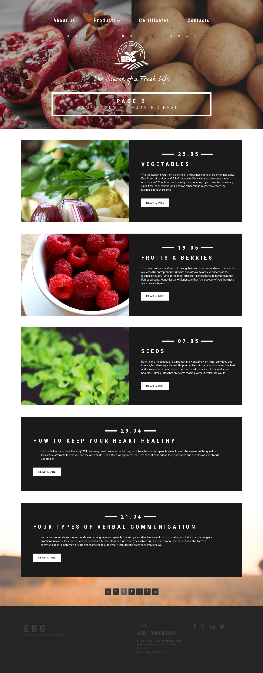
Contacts (208, 19)
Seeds (153, 350)
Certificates (157, 19)
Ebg (40, 628)
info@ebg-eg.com (155, 651)
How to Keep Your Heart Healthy (104, 439)
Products (103, 19)
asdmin (113, 106)
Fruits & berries (177, 256)
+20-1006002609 (156, 632)
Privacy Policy (51, 636)
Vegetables (165, 163)
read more (155, 201)
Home (85, 106)
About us (54, 19)
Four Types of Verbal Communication (115, 525)
